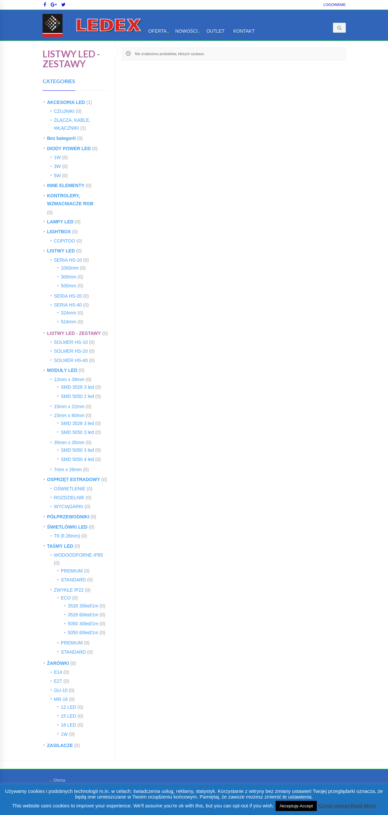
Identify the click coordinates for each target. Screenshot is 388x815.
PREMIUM (72, 570)
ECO (66, 598)
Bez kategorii (61, 138)
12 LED (68, 707)
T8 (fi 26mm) (67, 535)
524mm (68, 321)
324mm (68, 312)
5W (57, 175)
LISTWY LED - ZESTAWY (74, 333)
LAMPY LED (60, 221)
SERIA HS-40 (68, 305)
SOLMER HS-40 (71, 360)
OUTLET (215, 31)
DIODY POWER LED (69, 148)
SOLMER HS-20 (71, 351)
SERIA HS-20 (68, 296)
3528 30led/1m (83, 605)
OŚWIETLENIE (70, 488)
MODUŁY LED (62, 370)
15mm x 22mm (69, 406)
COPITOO (64, 241)
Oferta (157, 31)
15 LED (68, 716)
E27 (58, 681)
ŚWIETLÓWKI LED (67, 527)
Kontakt (244, 31)
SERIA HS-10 (68, 260)
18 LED (68, 725)
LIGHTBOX (59, 231)
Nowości (186, 31)
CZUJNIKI (64, 111)
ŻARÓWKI (58, 663)
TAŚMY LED (60, 546)
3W (57, 166)
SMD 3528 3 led (77, 387)
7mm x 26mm (68, 469)
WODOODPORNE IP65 (78, 555)
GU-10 (61, 690)
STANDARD (73, 579)
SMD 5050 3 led (77, 432)
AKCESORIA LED (66, 102)
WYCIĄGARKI (68, 506)
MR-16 (61, 699)
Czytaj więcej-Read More (347, 805)
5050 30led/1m (83, 623)
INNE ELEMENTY (66, 185)
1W (57, 157)
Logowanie (334, 5)
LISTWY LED (61, 250)
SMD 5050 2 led (77, 396)
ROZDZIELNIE (69, 497)
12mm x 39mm (69, 379)
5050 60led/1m (83, 632)
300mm (68, 276)
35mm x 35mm (69, 442)
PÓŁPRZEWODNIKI (68, 516)
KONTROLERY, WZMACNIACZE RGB (70, 199)
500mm (68, 285)
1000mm (70, 268)
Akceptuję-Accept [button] (296, 805)
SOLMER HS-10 (71, 342)
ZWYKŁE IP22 (69, 590)
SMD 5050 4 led (77, 459)
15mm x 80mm (69, 415)
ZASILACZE (60, 745)
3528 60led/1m (83, 614)
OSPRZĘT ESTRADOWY (73, 479)
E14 (58, 672)
